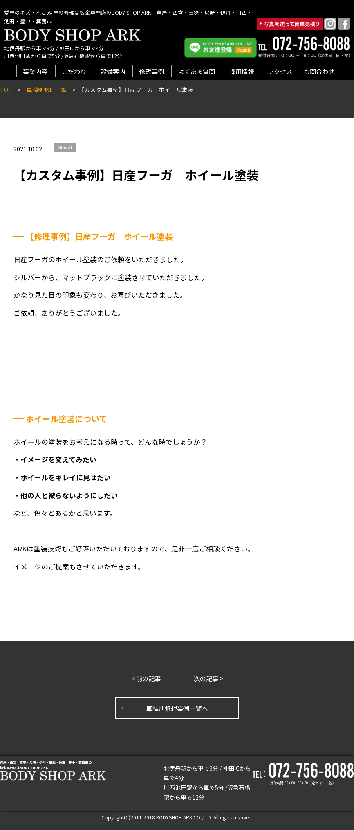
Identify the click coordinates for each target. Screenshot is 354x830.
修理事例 (151, 71)
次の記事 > (208, 678)
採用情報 (241, 71)
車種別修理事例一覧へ (177, 708)
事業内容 (35, 71)
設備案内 (113, 71)
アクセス (280, 71)
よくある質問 (196, 71)
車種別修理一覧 (47, 89)
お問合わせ (319, 71)
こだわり (74, 71)
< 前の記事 (146, 678)
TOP (6, 89)
